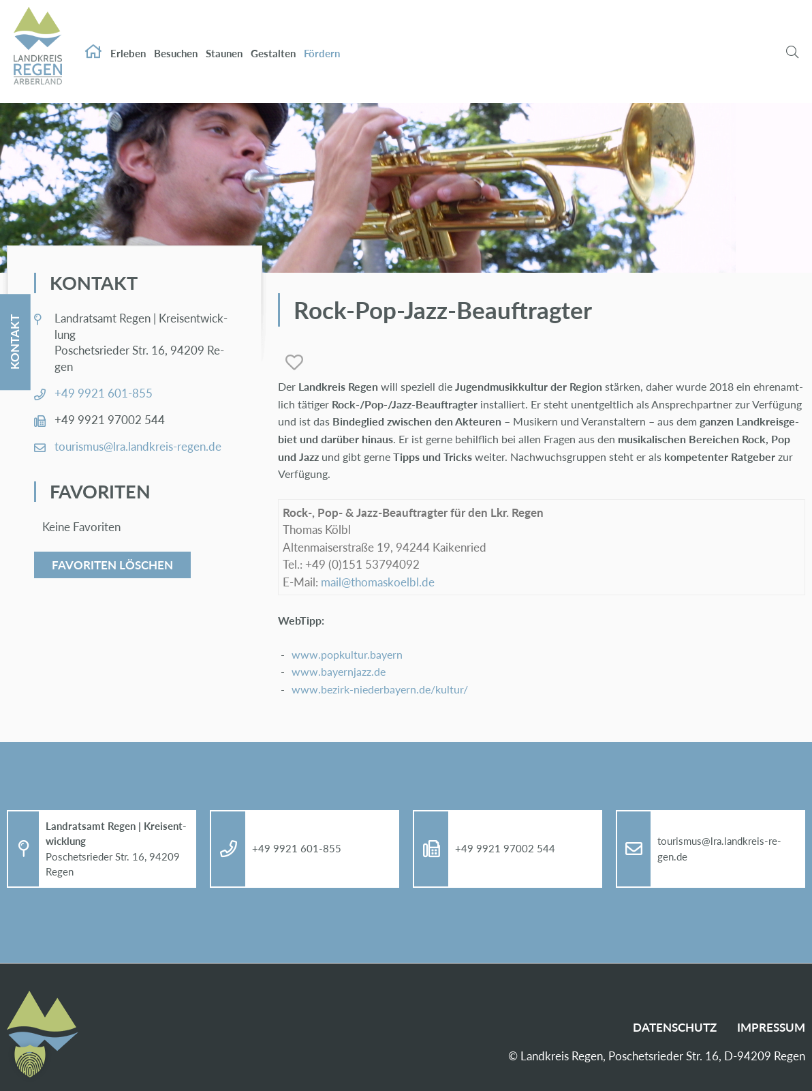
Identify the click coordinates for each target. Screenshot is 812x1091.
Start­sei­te (93, 38)
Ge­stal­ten (273, 39)
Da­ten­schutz (675, 1027)
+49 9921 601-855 (103, 393)
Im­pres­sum (771, 1027)
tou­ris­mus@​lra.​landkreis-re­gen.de (137, 446)
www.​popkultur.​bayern (347, 654)
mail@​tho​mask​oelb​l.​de (378, 582)
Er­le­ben (128, 39)
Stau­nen (224, 39)
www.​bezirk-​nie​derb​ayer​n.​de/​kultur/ (380, 689)
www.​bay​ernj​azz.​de (339, 671)
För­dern (322, 39)
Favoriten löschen (112, 565)
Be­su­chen (176, 39)
